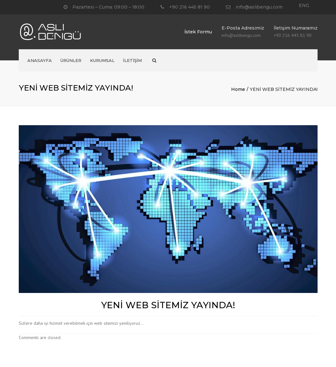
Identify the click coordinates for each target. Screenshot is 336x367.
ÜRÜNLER (70, 60)
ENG (304, 5)
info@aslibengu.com (259, 7)
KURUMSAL (102, 60)
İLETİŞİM (132, 60)
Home (238, 89)
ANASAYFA (39, 60)
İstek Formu (198, 32)
